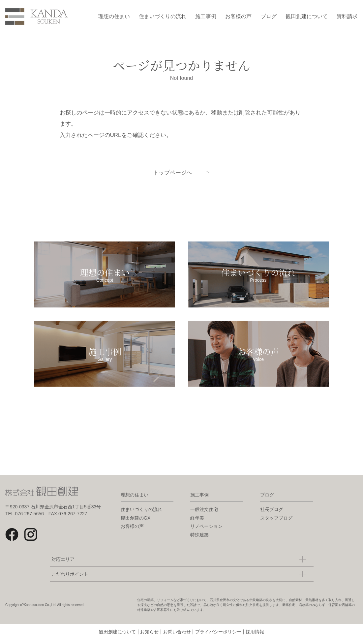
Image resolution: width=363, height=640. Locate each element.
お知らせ (149, 631)
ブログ (269, 16)
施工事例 (205, 16)
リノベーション (206, 526)
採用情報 (255, 631)
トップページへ (172, 173)
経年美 (197, 518)
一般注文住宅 (204, 509)
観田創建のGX (135, 518)
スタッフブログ (276, 518)
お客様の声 (238, 16)
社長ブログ (271, 509)
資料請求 (347, 16)
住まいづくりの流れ (162, 16)
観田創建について (307, 16)
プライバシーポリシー (218, 631)
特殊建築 (199, 534)
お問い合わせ (177, 631)
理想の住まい (114, 16)
